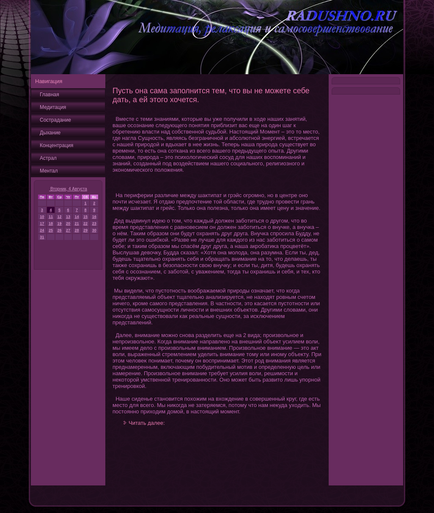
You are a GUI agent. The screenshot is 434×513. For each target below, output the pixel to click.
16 (94, 217)
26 (60, 230)
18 (51, 223)
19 (60, 223)
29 (85, 230)
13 (68, 217)
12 (60, 217)
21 (76, 223)
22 (85, 223)
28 (76, 230)
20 (68, 223)
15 (85, 217)
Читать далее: (147, 423)
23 (94, 223)
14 (76, 217)
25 (51, 230)
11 (51, 217)
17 (42, 223)
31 (42, 237)
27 (68, 230)
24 (42, 230)
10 (42, 217)
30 (94, 230)
